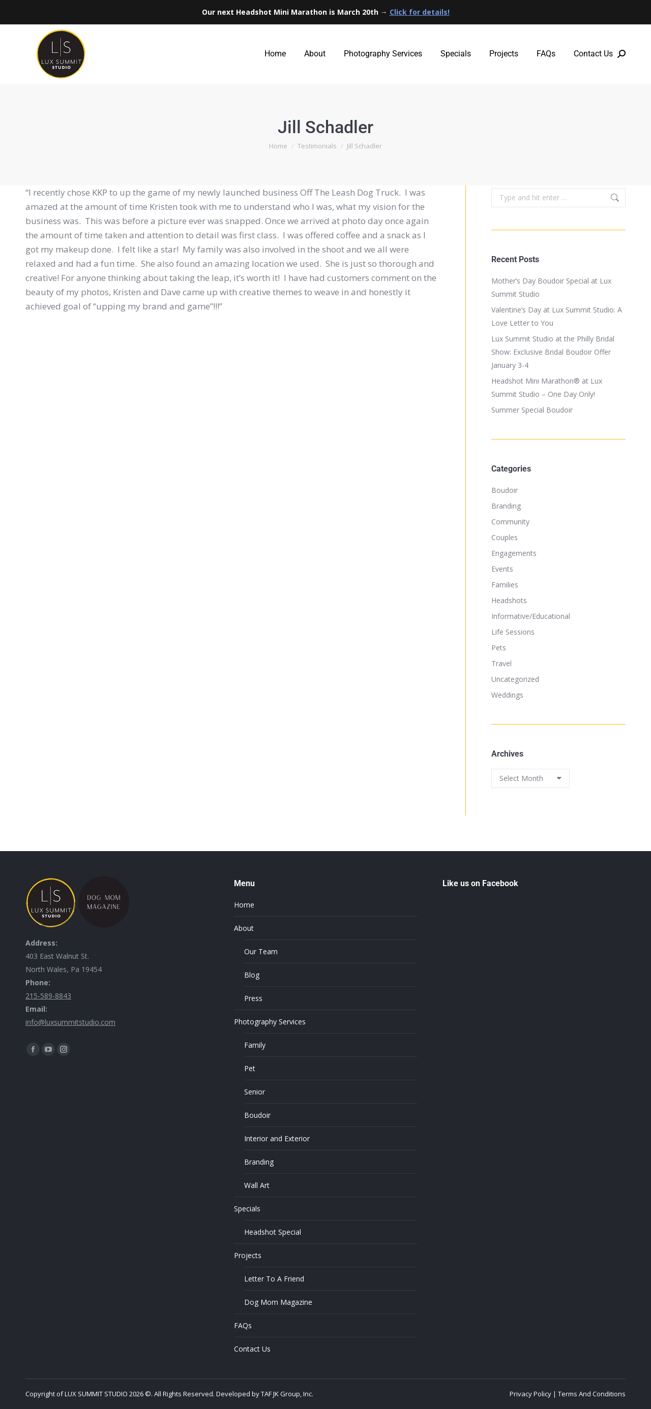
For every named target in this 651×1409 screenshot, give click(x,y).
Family (254, 1045)
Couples (504, 537)
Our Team (261, 951)
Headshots (509, 600)
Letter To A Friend (274, 1278)
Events (502, 569)
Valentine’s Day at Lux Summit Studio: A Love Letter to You (556, 316)
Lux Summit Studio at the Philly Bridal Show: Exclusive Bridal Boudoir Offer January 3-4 (552, 352)
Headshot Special (272, 1232)
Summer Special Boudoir (532, 410)
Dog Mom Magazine (278, 1302)
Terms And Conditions (592, 1393)
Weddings (507, 695)
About (244, 928)
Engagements (514, 553)
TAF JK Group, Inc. (287, 1393)
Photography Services (270, 1021)
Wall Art (257, 1185)
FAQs (243, 1325)
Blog (251, 975)
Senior (254, 1092)
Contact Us (252, 1349)
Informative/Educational (530, 616)
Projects (247, 1255)
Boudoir (504, 490)
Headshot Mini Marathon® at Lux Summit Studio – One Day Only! (546, 387)
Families (504, 584)
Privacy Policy (530, 1393)
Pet (249, 1068)
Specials (247, 1208)
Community (510, 521)
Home (244, 905)
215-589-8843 (48, 995)
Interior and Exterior (277, 1138)
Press (253, 998)
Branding (506, 506)
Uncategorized (515, 679)
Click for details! (420, 12)
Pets (498, 647)
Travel (501, 663)
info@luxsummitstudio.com (70, 1022)
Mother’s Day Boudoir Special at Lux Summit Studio (551, 287)
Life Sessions (513, 632)
